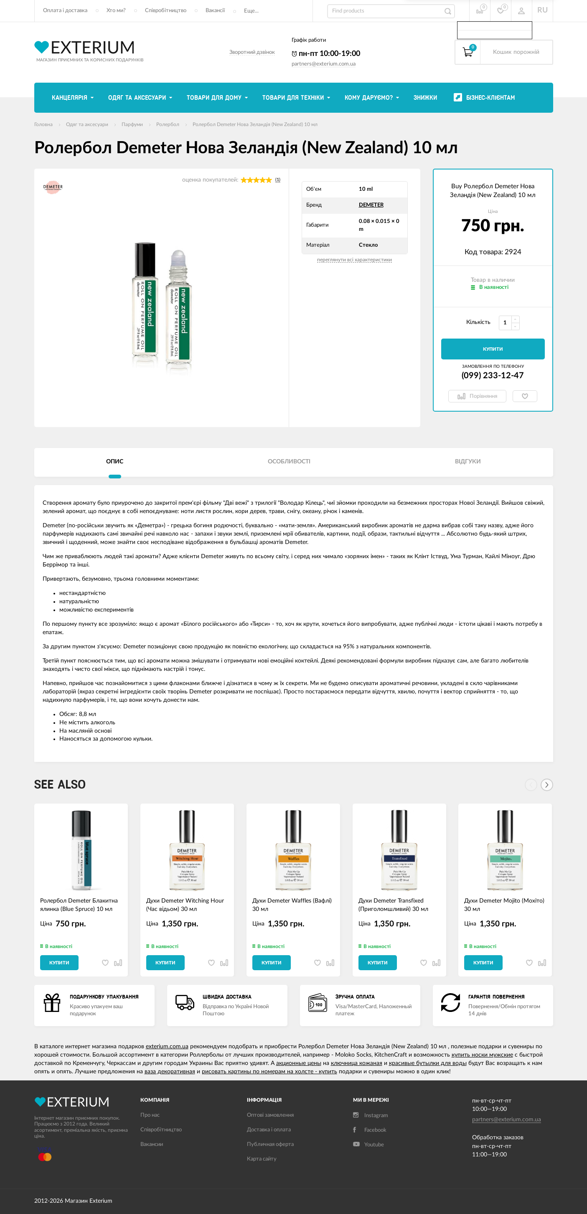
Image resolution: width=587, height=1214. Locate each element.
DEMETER (371, 205)
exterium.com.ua (167, 1047)
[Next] (547, 785)
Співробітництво (165, 10)
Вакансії (215, 10)
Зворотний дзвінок (252, 52)
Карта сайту (262, 1159)
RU (542, 10)
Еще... (251, 11)
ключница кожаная (356, 1063)
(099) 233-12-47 (493, 376)
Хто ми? (116, 10)
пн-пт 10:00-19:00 (326, 54)
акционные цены (298, 1063)
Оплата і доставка (65, 10)
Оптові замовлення (270, 1115)
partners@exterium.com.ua (324, 64)
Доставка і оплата (269, 1130)
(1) (277, 179)
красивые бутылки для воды (428, 1063)
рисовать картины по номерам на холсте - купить (269, 1072)
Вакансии (151, 1144)
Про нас (150, 1115)
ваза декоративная (170, 1072)
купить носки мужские (482, 1055)
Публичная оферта (270, 1144)
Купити (493, 349)
